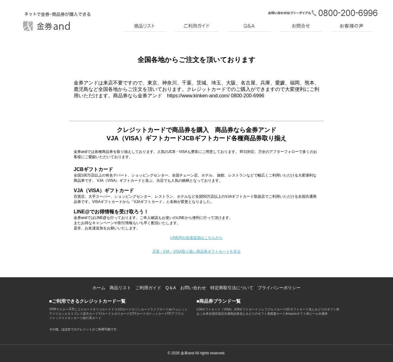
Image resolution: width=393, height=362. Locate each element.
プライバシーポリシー (279, 287)
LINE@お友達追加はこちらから (196, 237)
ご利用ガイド (148, 287)
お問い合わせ (193, 287)
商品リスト (120, 287)
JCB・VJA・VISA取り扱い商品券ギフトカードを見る (196, 251)
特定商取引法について (231, 287)
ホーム (98, 287)
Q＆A (170, 287)
